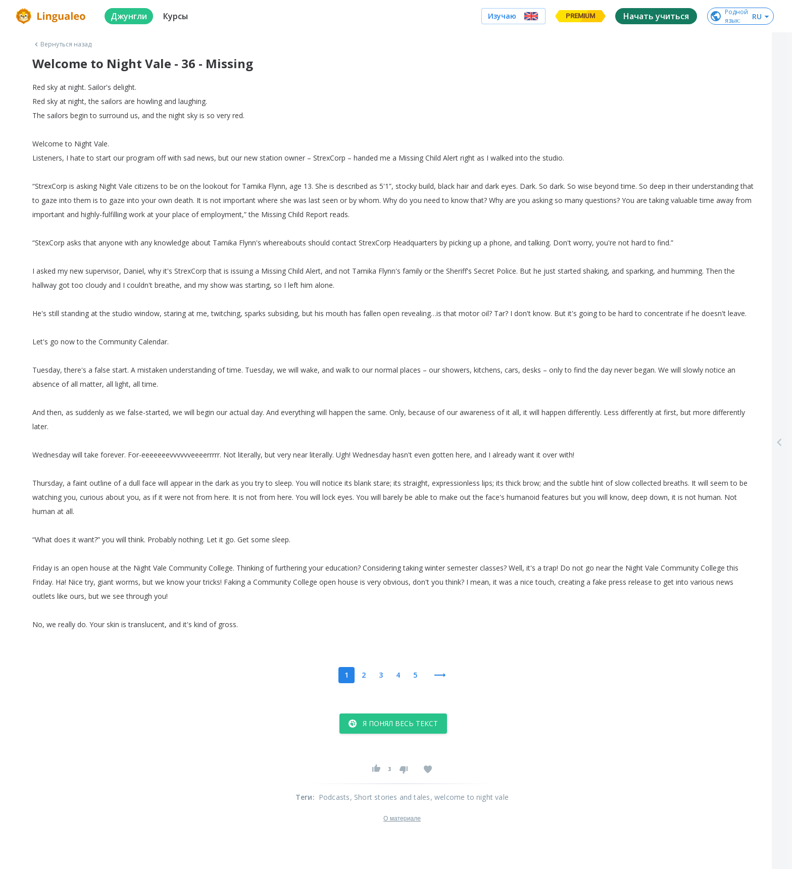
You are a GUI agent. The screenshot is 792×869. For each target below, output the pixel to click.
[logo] (52, 16)
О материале (402, 818)
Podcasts (334, 797)
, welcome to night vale (469, 797)
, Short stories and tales (390, 797)
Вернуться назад (62, 44)
